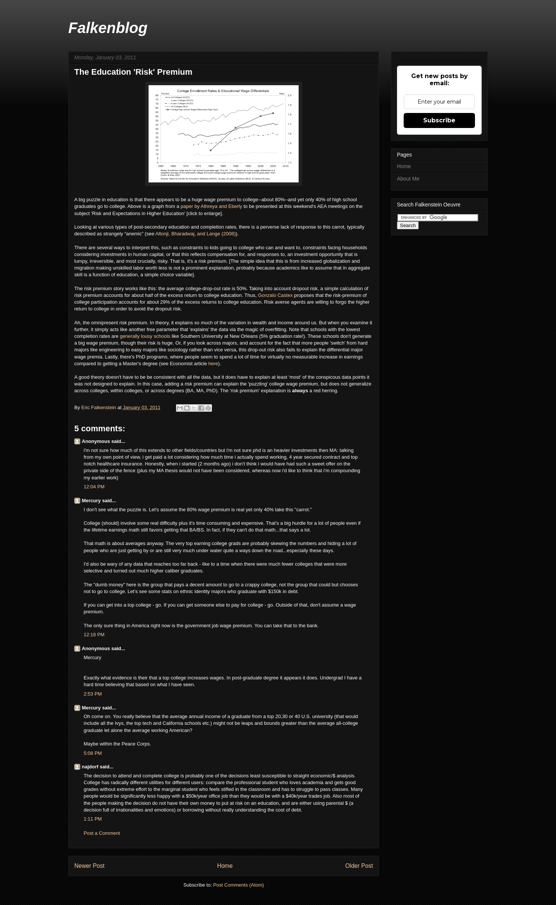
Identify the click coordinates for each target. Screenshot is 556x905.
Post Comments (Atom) (238, 885)
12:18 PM (94, 634)
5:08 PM (93, 753)
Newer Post (89, 866)
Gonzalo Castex (276, 295)
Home (225, 866)
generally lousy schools (145, 336)
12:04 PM (94, 486)
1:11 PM (93, 819)
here (213, 363)
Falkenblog (107, 28)
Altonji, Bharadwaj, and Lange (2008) (195, 233)
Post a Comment (102, 833)
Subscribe (439, 120)
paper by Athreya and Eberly (211, 206)
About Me (408, 179)
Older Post (359, 866)
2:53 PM (93, 694)
